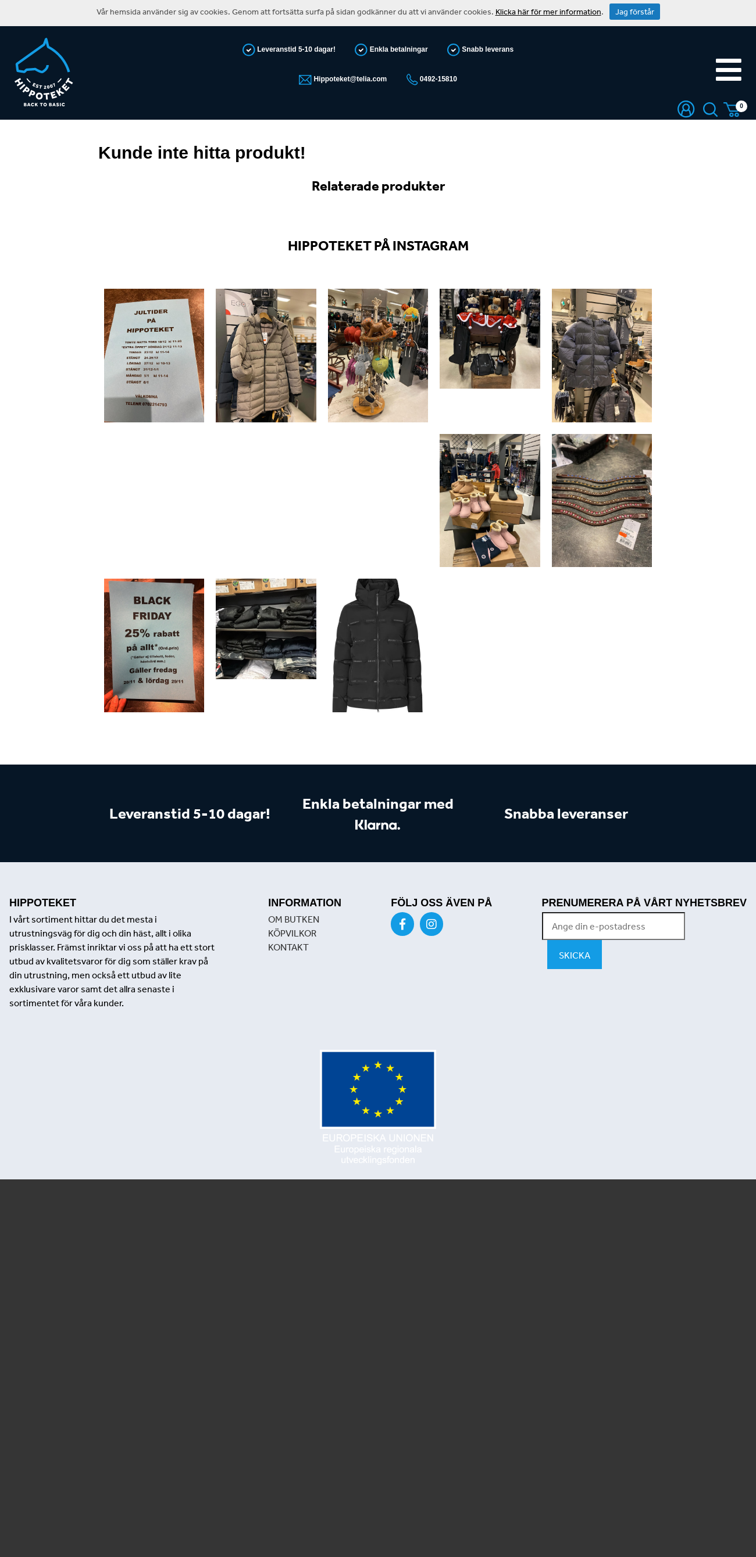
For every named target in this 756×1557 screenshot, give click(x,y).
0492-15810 (437, 79)
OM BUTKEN (293, 919)
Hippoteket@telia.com (349, 79)
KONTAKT (288, 947)
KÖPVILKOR (292, 933)
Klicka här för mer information (548, 11)
